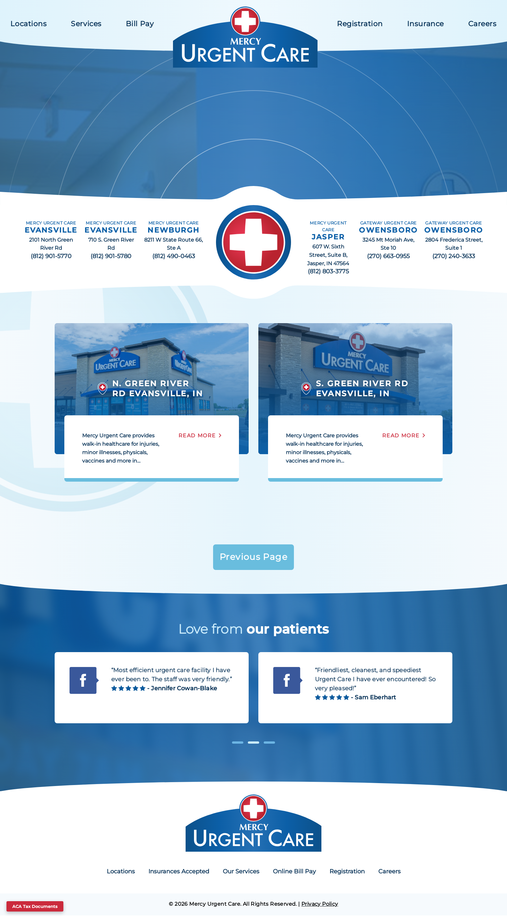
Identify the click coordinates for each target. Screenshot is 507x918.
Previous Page (253, 558)
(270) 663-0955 (388, 256)
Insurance (425, 23)
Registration (360, 23)
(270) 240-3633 (453, 256)
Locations (28, 23)
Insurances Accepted (178, 874)
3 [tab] (269, 745)
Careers (482, 23)
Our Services (241, 874)
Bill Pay (140, 23)
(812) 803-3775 (328, 271)
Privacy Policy (319, 906)
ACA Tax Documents (35, 906)
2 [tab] (253, 745)
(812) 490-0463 (173, 256)
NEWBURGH (173, 230)
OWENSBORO (388, 230)
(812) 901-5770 (51, 256)
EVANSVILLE (51, 230)
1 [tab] (237, 745)
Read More (197, 435)
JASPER (328, 237)
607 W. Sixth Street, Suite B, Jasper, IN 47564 (328, 255)
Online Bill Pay (294, 874)
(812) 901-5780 (111, 256)
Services (86, 23)
